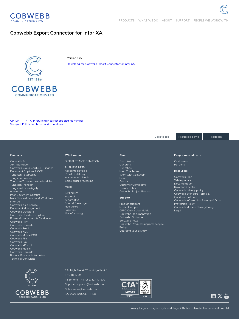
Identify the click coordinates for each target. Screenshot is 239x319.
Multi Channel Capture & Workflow (31, 198)
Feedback (216, 136)
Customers (181, 161)
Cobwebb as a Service (24, 205)
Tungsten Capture (21, 178)
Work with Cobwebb (132, 174)
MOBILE (69, 187)
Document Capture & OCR (26, 171)
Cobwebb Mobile (20, 248)
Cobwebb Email (20, 228)
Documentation (183, 183)
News (123, 178)
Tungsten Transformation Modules (31, 181)
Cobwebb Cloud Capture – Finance (31, 168)
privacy (134, 308)
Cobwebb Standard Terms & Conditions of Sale (191, 195)
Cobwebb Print (19, 221)
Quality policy (128, 188)
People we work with (210, 20)
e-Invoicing (17, 191)
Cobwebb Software (132, 217)
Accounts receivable (77, 177)
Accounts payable (76, 170)
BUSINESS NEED (75, 167)
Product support (130, 203)
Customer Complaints (133, 184)
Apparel (70, 196)
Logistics (70, 210)
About (167, 20)
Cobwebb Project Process (135, 191)
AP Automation (19, 164)
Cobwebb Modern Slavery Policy (194, 207)
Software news (129, 220)
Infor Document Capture (25, 194)
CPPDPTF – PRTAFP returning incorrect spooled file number (46, 120)
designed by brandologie (164, 308)
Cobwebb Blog (183, 177)
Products (127, 20)
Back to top (162, 136)
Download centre (184, 187)
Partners (179, 164)
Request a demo (189, 136)
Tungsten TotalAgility (23, 174)
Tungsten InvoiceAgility (24, 188)
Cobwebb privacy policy (188, 190)
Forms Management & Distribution (31, 218)
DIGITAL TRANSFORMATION (82, 161)
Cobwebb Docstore (22, 211)
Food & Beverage (76, 203)
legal (144, 308)
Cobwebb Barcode (21, 225)
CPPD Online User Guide (134, 210)
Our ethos (126, 168)
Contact (124, 181)
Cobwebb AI (17, 161)
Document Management (25, 208)
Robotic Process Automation (28, 255)
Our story (125, 164)
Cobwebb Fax (18, 242)
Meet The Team (129, 171)
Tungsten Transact (21, 184)
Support (183, 20)
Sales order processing (79, 180)
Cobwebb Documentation (135, 214)
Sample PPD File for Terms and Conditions (36, 124)
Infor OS (15, 201)
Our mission (127, 161)
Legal (177, 210)
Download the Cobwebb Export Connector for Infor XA (101, 64)
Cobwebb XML (19, 231)
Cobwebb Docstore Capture (27, 215)
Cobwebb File (18, 238)
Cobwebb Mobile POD (23, 235)
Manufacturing (74, 213)
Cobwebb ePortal (21, 245)
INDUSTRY (71, 193)
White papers (182, 180)
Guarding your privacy (133, 230)
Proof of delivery (75, 174)
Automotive (72, 200)
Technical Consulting (22, 258)
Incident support (130, 207)
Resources (180, 170)
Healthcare (71, 206)
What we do (148, 20)
